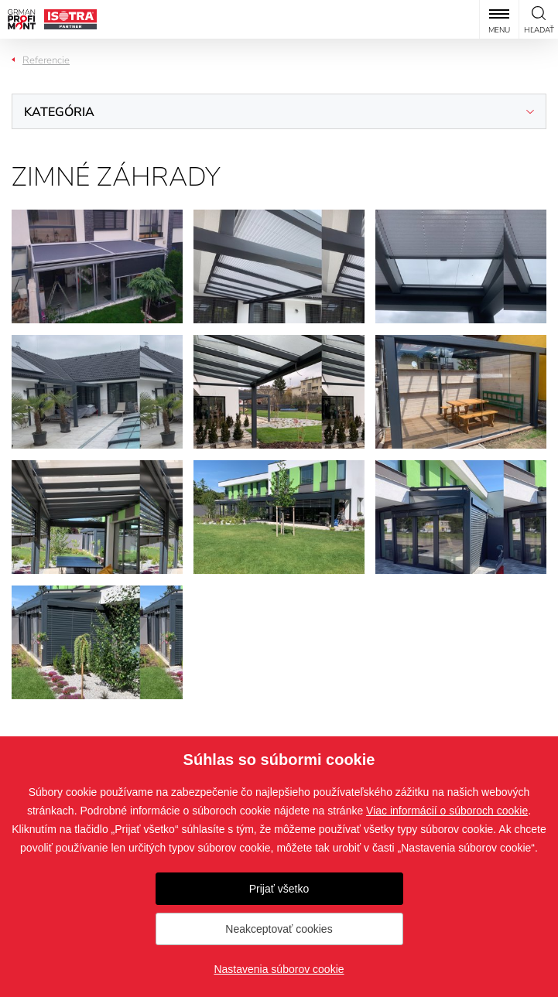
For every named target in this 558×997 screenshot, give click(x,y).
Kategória (59, 112)
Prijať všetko (279, 889)
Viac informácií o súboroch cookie (447, 810)
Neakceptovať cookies (278, 929)
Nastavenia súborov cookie (279, 969)
